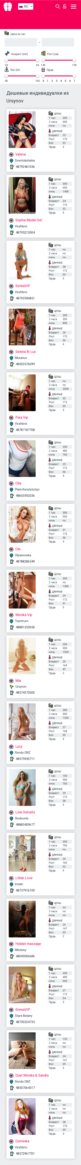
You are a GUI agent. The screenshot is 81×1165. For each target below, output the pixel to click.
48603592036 (25, 496)
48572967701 (25, 1154)
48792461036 (25, 167)
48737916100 (25, 890)
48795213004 (25, 232)
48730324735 (25, 1022)
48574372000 (25, 693)
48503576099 (25, 364)
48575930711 (25, 759)
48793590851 (25, 298)
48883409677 (25, 825)
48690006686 (25, 956)
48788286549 (25, 561)
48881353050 (25, 627)
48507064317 (25, 1088)
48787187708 (25, 430)
